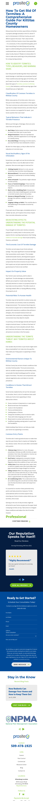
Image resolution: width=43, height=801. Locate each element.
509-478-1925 (21, 746)
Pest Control (21, 758)
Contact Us (21, 771)
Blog (21, 768)
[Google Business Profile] (23, 794)
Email (7, 626)
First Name (8, 612)
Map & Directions (21, 786)
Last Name (8, 617)
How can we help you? (11, 639)
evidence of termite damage (14, 237)
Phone (7, 621)
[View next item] (23, 579)
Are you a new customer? (12, 635)
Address (8, 630)
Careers (21, 755)
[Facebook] (20, 794)
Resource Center (22, 764)
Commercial (21, 761)
